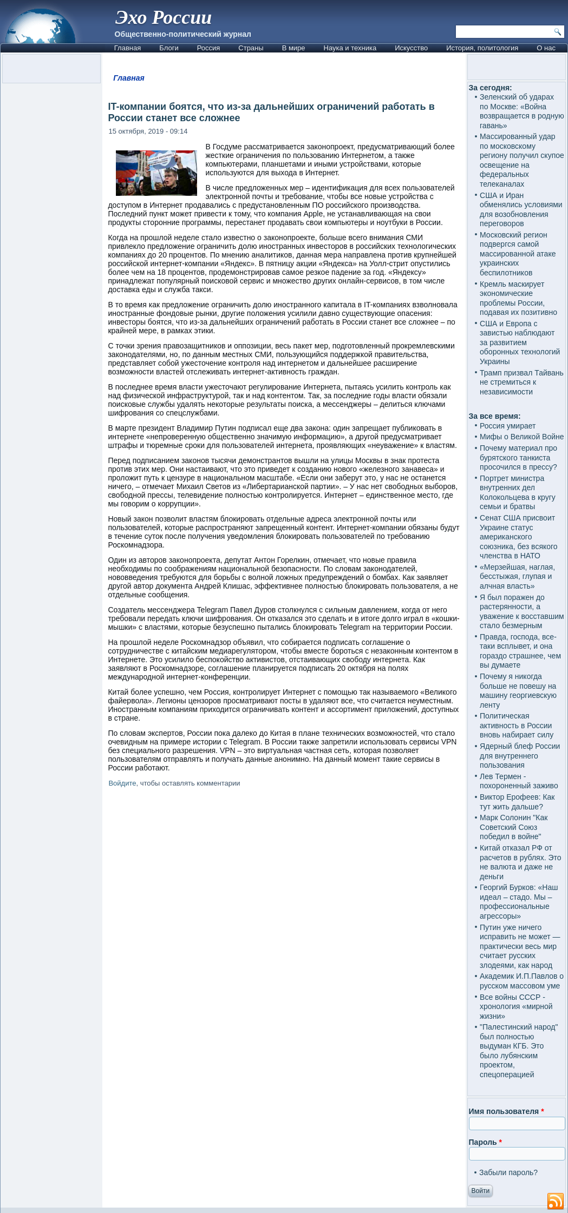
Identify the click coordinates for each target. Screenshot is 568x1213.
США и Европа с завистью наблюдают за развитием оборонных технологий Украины (520, 342)
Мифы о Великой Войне (522, 436)
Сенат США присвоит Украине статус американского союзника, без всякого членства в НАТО (519, 536)
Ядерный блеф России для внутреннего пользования (520, 755)
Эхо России (163, 17)
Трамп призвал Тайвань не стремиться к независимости (522, 382)
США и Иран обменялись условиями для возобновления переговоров (521, 209)
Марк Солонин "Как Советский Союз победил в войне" (513, 827)
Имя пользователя (506, 1111)
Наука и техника (350, 48)
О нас (546, 48)
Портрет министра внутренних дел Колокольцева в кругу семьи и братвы (518, 492)
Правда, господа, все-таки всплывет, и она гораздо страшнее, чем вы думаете (520, 651)
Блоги (168, 48)
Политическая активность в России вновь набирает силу (516, 725)
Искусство (411, 48)
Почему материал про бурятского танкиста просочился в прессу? (518, 457)
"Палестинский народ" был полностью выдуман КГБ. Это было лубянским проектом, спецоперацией (519, 1051)
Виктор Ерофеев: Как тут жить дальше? (517, 802)
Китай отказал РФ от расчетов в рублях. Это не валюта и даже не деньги (521, 862)
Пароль (485, 1142)
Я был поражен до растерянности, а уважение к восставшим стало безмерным (522, 611)
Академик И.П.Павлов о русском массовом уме (522, 981)
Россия (208, 48)
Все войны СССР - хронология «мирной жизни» (516, 1006)
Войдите (122, 783)
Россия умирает (508, 425)
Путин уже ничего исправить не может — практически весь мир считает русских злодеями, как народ (520, 946)
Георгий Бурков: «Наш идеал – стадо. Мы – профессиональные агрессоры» (519, 901)
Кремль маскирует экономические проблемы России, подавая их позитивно (518, 298)
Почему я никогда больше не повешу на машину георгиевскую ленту (518, 690)
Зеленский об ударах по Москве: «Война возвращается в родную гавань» (522, 111)
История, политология (482, 48)
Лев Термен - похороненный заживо (519, 781)
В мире (293, 48)
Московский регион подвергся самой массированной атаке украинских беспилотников (518, 253)
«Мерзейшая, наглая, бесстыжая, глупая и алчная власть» (517, 576)
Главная (127, 48)
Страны (250, 48)
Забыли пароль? (508, 1172)
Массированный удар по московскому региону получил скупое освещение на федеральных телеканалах (522, 160)
